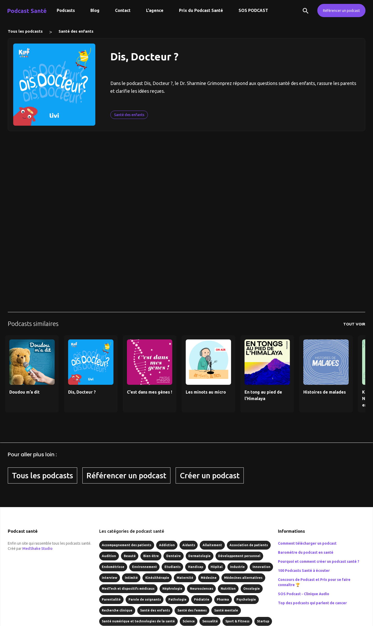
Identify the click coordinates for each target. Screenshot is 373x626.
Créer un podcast (210, 475)
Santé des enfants (76, 31)
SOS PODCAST (253, 10)
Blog (94, 10)
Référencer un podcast (341, 11)
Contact (123, 10)
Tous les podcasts (25, 31)
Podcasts (66, 10)
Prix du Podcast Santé (201, 10)
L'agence (154, 10)
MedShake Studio (37, 548)
